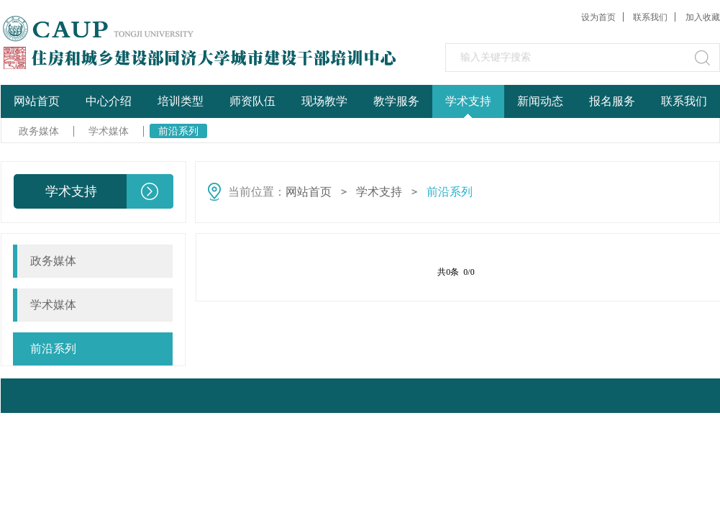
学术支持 (468, 101)
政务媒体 (39, 131)
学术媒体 (108, 131)
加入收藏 (702, 17)
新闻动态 (540, 101)
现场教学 (324, 101)
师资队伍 (252, 101)
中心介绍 (109, 101)
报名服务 (612, 101)
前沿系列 (178, 131)
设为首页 (598, 17)
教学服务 (396, 101)
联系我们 (650, 17)
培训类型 (181, 101)
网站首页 (37, 101)
